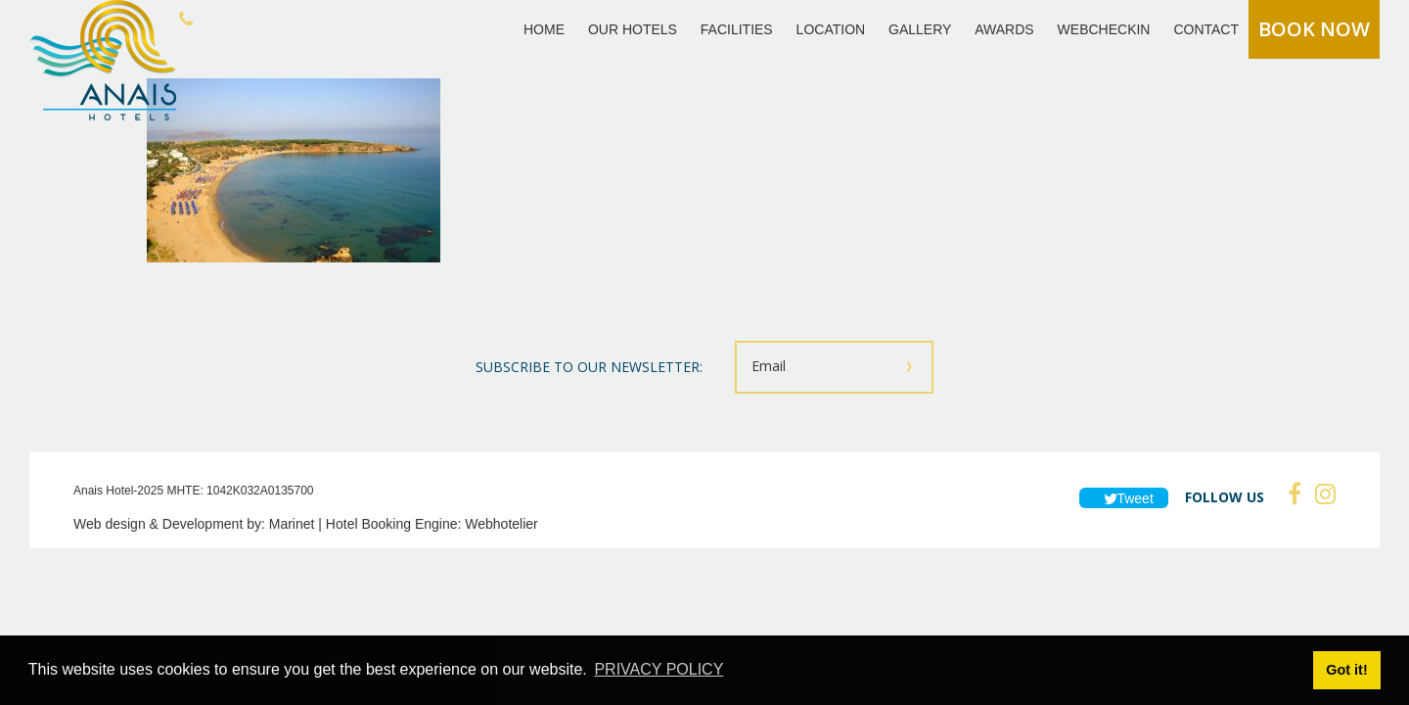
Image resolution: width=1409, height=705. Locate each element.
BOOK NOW (1314, 29)
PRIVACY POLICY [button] (658, 669)
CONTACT (1206, 29)
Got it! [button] (1346, 670)
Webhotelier (501, 524)
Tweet (1124, 498)
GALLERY (919, 29)
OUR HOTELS (632, 29)
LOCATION (831, 29)
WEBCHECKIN (1104, 29)
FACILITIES (737, 29)
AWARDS (1004, 29)
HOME (544, 29)
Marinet (292, 524)
